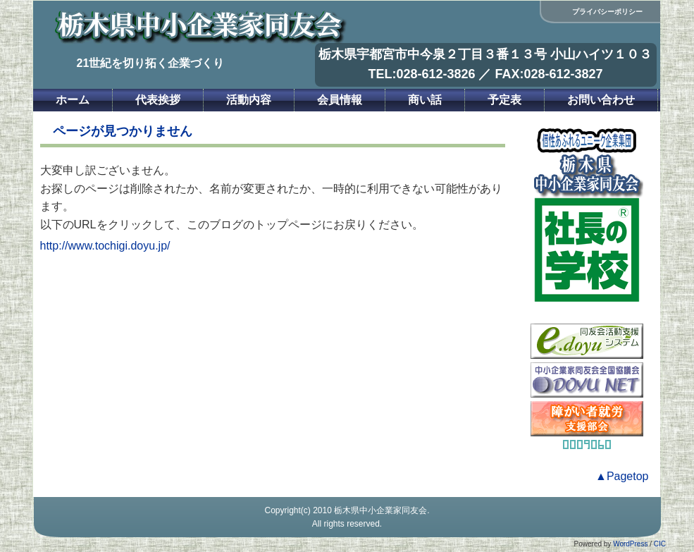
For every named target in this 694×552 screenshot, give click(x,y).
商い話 (425, 100)
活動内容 (248, 100)
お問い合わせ (601, 100)
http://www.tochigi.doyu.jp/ (105, 246)
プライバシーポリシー (607, 12)
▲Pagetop (621, 476)
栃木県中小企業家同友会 (380, 510)
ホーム (72, 100)
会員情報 (339, 100)
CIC (660, 544)
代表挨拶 (157, 100)
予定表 (504, 100)
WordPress (630, 544)
